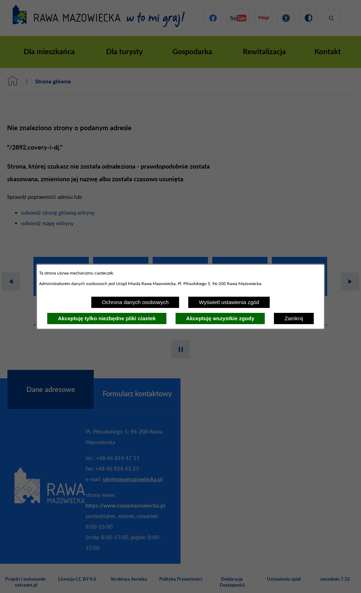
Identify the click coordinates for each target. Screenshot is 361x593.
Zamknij (293, 318)
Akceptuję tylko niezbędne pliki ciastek (107, 318)
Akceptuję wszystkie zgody (220, 318)
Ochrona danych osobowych (135, 302)
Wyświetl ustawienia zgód (229, 302)
